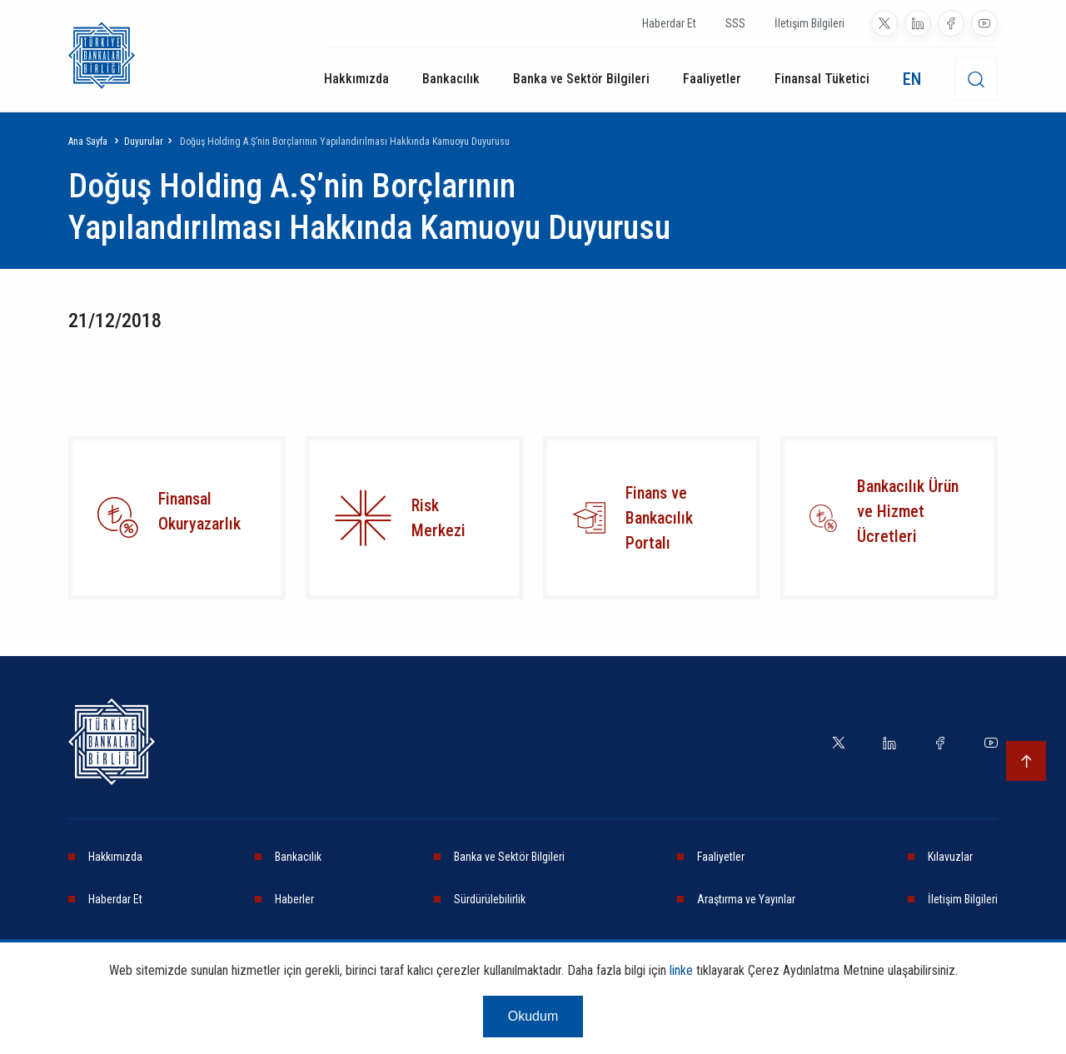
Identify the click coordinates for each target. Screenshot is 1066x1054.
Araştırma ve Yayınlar (746, 899)
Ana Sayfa (87, 141)
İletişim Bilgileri (809, 23)
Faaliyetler (712, 79)
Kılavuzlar (950, 856)
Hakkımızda (356, 79)
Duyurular (143, 141)
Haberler (294, 899)
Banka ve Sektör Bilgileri (581, 79)
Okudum (533, 1016)
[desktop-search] (976, 79)
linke (681, 970)
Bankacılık (451, 79)
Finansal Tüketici (822, 79)
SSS (735, 23)
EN (912, 79)
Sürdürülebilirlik (490, 899)
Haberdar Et (669, 23)
